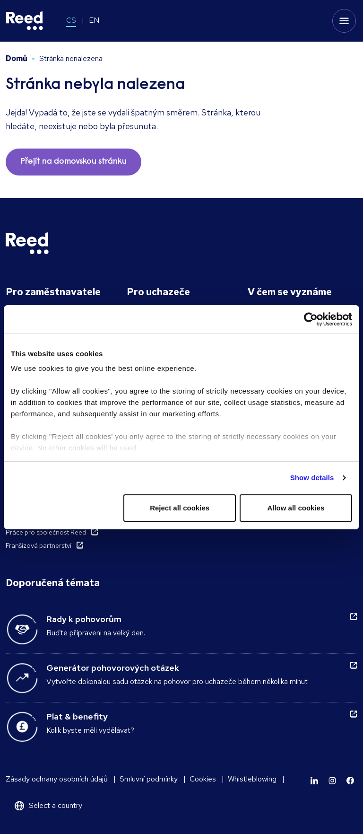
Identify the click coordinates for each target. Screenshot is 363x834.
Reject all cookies (179, 508)
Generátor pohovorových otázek (112, 667)
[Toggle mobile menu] (344, 21)
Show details (312, 478)
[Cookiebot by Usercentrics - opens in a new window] (310, 319)
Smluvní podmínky (149, 779)
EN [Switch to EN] (94, 20)
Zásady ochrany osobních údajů (57, 779)
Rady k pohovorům (83, 619)
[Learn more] (314, 780)
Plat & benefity (77, 716)
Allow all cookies (295, 508)
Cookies (203, 779)
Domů (16, 58)
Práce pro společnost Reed (46, 532)
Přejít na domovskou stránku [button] (73, 162)
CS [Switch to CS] (71, 20)
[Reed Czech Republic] (24, 21)
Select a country (55, 805)
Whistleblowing (252, 779)
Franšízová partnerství (38, 545)
